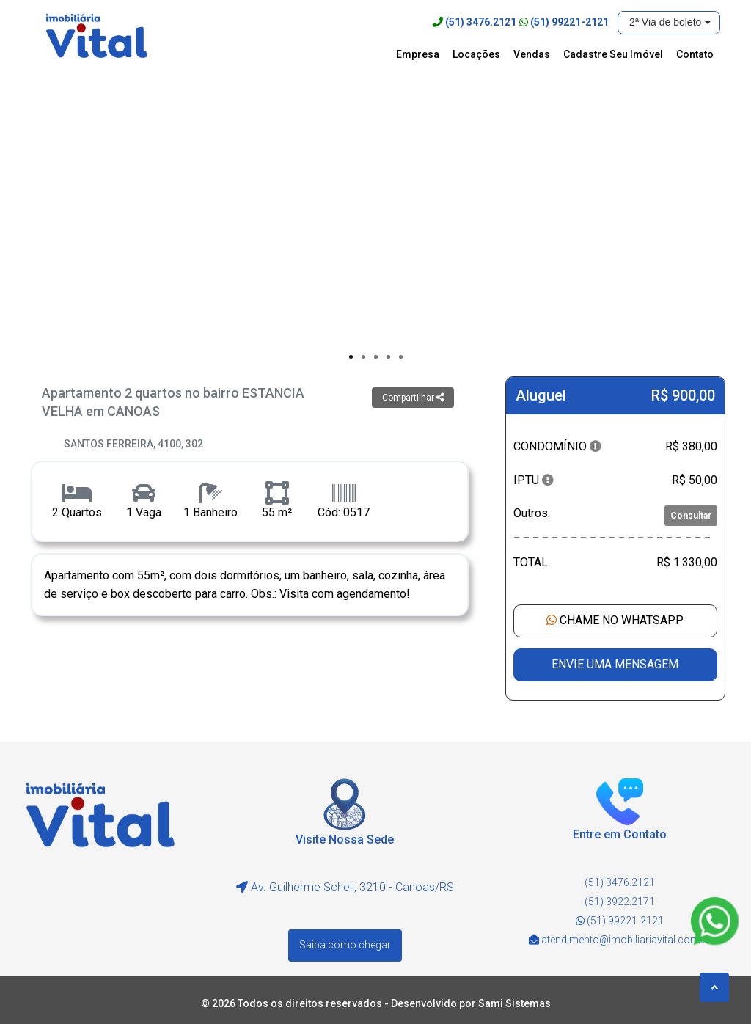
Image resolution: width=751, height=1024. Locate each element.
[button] (669, 22)
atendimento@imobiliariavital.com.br (626, 940)
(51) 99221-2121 (569, 22)
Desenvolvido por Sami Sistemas (471, 1002)
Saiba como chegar (345, 944)
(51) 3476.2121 (480, 22)
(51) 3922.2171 (620, 901)
